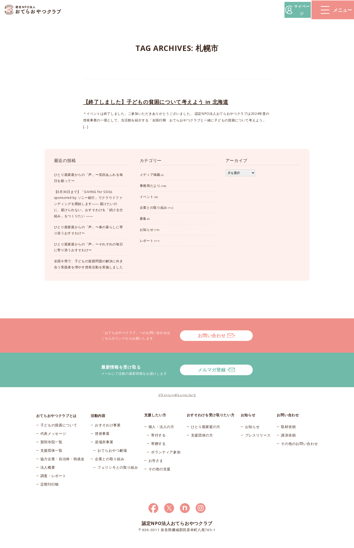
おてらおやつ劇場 (112, 439)
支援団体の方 (202, 422)
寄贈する (158, 431)
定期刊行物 (49, 473)
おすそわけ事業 (108, 414)
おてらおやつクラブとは (56, 402)
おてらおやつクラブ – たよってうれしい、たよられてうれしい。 (35, 9)
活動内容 (98, 402)
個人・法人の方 (161, 414)
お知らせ (147, 229)
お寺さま (155, 448)
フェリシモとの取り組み (117, 456)
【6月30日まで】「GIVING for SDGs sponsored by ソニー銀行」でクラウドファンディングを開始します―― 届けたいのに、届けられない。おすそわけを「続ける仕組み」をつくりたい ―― (88, 203)
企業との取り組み (153, 207)
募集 (143, 218)
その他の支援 (159, 456)
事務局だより (150, 185)
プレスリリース (258, 422)
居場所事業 (104, 431)
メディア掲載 (150, 174)
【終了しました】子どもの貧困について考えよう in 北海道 (155, 101)
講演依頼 (288, 422)
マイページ (283, 10)
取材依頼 (288, 414)
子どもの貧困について (58, 414)
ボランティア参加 (166, 439)
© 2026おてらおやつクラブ (92, 543)
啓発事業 (102, 422)
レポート (147, 240)
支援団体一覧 (51, 439)
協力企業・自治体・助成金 (62, 448)
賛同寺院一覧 (51, 431)
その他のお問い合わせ (299, 431)
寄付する (158, 422)
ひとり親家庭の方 (206, 414)
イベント (147, 196)
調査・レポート (53, 465)
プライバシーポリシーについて (177, 382)
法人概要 (47, 456)
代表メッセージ (53, 422)
